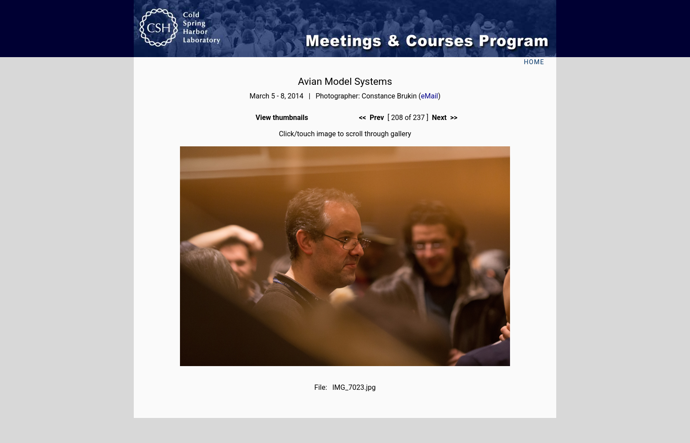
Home (534, 62)
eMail (429, 96)
